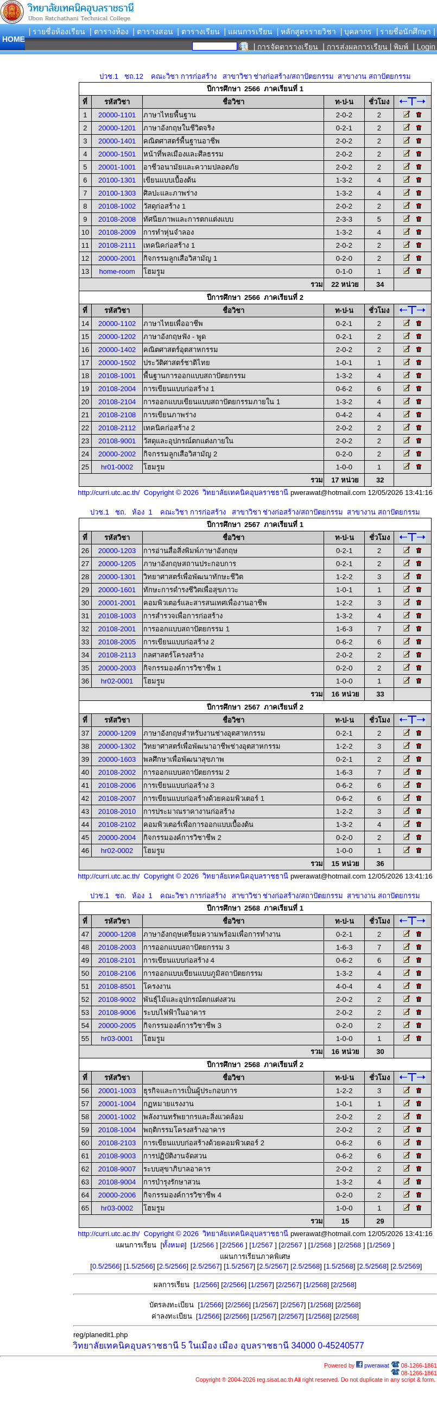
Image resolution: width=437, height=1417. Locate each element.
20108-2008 (117, 219)
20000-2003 (117, 668)
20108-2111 (117, 245)
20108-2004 (117, 389)
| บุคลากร (356, 31)
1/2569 (380, 1245)
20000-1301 (117, 577)
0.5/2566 (106, 1266)
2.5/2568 (306, 1266)
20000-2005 (117, 1025)
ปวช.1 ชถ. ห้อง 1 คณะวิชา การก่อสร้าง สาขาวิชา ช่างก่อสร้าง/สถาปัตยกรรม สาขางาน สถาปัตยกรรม (255, 512)
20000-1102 (117, 323)
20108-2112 (117, 428)
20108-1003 (117, 616)
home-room (117, 271)
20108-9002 (117, 999)
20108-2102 (117, 824)
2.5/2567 (206, 1266)
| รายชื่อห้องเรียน (57, 31)
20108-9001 (117, 441)
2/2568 (351, 1245)
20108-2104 (117, 402)
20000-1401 (117, 141)
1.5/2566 (139, 1266)
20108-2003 (117, 947)
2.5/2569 (406, 1266)
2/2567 (292, 1245)
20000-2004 (117, 837)
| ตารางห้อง (109, 31)
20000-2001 (117, 258)
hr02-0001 (117, 681)
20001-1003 (117, 1091)
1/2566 (204, 1245)
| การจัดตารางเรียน (286, 46)
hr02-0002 (117, 851)
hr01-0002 (117, 467)
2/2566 (233, 1245)
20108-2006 (117, 785)
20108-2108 (117, 415)
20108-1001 (117, 376)
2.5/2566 (173, 1266)
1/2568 (321, 1245)
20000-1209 (117, 733)
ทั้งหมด (173, 1245)
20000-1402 (117, 350)
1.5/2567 (240, 1266)
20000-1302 (117, 746)
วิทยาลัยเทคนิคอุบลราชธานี (126, 1345)
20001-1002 (117, 1117)
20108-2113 (117, 655)
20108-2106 (117, 973)
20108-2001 (117, 629)
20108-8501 (117, 986)
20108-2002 (117, 772)
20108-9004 (117, 1182)
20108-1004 (117, 1130)
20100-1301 (117, 180)
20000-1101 (117, 115)
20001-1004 (117, 1104)
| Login (422, 46)
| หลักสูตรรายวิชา (307, 31)
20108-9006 (117, 1012)
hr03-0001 (117, 1038)
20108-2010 (117, 811)
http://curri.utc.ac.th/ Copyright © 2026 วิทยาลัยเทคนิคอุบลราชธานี (183, 492)
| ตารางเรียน (198, 31)
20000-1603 (117, 759)
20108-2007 (117, 798)
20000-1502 (117, 363)
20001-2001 (117, 603)
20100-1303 (117, 193)
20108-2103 (117, 1143)
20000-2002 (117, 454)
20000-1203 (117, 551)
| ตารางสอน (152, 31)
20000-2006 (117, 1195)
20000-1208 (117, 934)
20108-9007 (117, 1169)
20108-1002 (117, 206)
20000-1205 (117, 564)
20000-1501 (117, 154)
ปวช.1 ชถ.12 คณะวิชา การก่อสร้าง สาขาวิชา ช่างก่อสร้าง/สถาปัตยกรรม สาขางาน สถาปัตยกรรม (255, 76)
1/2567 (263, 1245)
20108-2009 (117, 232)
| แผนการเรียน (248, 31)
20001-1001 (117, 167)
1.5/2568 (339, 1266)
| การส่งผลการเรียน (355, 46)
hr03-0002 (117, 1208)
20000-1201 (117, 128)
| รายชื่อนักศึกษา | (405, 31)
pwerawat (372, 1365)
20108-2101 (117, 960)
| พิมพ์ (399, 46)
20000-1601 (117, 590)
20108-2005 (117, 642)
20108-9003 (117, 1156)
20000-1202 (117, 337)
